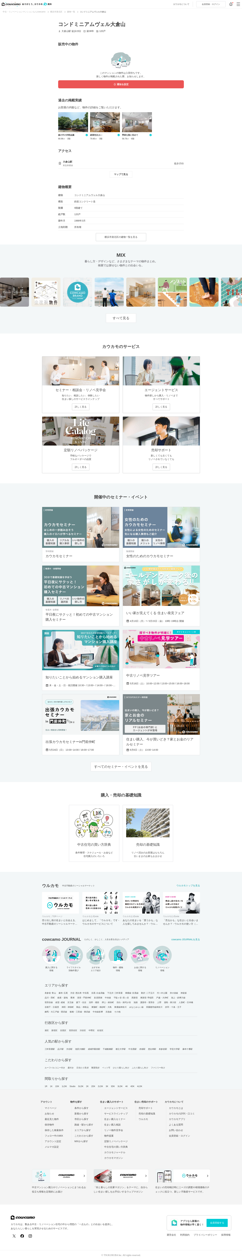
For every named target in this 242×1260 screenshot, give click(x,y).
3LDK (120, 1086)
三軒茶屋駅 (50, 1049)
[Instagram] (30, 1236)
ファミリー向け (158, 1068)
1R (46, 1086)
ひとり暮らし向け (121, 1068)
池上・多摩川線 (178, 998)
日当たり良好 (82, 1068)
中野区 (92, 1030)
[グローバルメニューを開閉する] (238, 4)
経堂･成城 (60, 1002)
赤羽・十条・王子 (173, 1007)
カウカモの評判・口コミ (182, 1113)
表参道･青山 (50, 993)
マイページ (50, 1108)
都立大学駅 (121, 1049)
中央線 (108, 998)
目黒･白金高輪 (98, 993)
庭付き (71, 1068)
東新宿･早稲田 (147, 998)
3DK (113, 1086)
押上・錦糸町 (108, 1002)
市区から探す (81, 1119)
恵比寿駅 (152, 1049)
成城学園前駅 (94, 1049)
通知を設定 (121, 84)
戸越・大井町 (162, 998)
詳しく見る (81, 406)
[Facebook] (22, 1236)
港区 (47, 1030)
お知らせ (49, 1113)
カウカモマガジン (113, 1158)
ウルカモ (143, 1119)
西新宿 (135, 998)
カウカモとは (176, 1108)
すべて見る (121, 318)
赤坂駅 (142, 1049)
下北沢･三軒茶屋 (115, 993)
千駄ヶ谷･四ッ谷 (121, 998)
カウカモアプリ (177, 1119)
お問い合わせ (176, 1130)
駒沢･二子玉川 (147, 993)
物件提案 (109, 1135)
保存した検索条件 (54, 1130)
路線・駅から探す (83, 1124)
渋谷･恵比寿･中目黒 (79, 993)
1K (51, 1086)
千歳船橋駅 (108, 1049)
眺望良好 (95, 1068)
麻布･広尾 (63, 993)
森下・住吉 (81, 1002)
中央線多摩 (98, 1012)
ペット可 (106, 1068)
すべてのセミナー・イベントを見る (121, 766)
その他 (117, 1012)
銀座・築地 (62, 998)
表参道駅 (163, 1049)
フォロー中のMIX (54, 1135)
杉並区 (100, 1030)
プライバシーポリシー (205, 1234)
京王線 (70, 1002)
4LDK (139, 1086)
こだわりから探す (83, 1135)
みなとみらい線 (136, 1007)
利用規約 (185, 1234)
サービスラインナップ (116, 1113)
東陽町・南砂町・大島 (101, 1007)
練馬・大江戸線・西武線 (56, 1012)
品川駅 (60, 1049)
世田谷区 (73, 1030)
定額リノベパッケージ (116, 1141)
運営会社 (171, 1234)
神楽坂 (184, 993)
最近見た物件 (52, 1119)
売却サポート (146, 1108)
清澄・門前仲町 (84, 998)
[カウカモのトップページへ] (26, 4)
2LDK (100, 1086)
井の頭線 (174, 993)
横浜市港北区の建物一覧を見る (121, 237)
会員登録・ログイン (179, 1135)
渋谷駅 (69, 1049)
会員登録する (217, 1222)
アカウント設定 (53, 1141)
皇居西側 (98, 998)
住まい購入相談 (112, 1124)
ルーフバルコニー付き (55, 1068)
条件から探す (81, 1108)
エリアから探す (82, 1130)
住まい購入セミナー (114, 1119)
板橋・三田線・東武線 (80, 1012)
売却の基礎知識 (147, 1113)
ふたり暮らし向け (140, 1068)
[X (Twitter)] (14, 1236)
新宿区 (54, 1030)
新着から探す (81, 1113)
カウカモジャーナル (114, 1152)
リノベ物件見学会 (113, 1130)
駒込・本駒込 (82, 1007)
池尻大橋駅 (80, 1049)
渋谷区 (83, 1030)
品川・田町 (50, 998)
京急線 (109, 1012)
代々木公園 (162, 993)
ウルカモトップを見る (188, 885)
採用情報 (226, 1234)
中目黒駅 (132, 1049)
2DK (93, 1086)
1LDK (64, 1086)
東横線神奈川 (120, 1007)
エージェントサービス (116, 1108)
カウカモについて (181, 4)
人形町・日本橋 (186, 1002)
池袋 (136, 1002)
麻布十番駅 (188, 1049)
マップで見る (121, 174)
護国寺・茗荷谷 (147, 1002)
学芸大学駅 (175, 1049)
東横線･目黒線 (131, 993)
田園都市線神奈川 (154, 1007)
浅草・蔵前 (94, 1002)
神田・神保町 (68, 1007)
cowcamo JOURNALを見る (185, 939)
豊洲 (72, 998)
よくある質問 (176, 1124)
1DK (57, 1086)
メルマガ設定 (52, 1146)
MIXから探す (81, 1141)
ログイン (211, 4)
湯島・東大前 (170, 1002)
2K (87, 1086)
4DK (132, 1086)
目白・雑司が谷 (124, 1002)
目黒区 (63, 1030)
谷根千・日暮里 (52, 1007)
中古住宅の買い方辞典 (116, 1146)
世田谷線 (49, 1002)
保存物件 (49, 1124)
